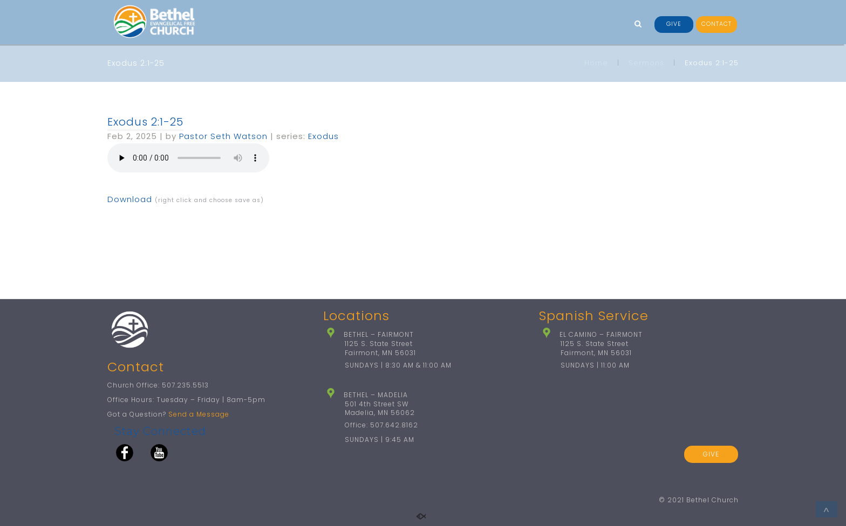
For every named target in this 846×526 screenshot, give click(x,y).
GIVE (674, 24)
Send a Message (198, 414)
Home (596, 63)
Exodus (323, 136)
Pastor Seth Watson (223, 136)
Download (129, 199)
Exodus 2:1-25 (145, 121)
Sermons (646, 63)
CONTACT (716, 24)
